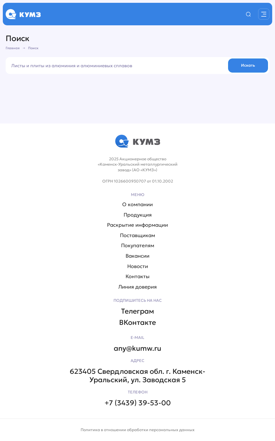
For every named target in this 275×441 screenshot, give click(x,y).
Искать (248, 65)
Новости (137, 266)
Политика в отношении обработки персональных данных (138, 429)
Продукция (138, 215)
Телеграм (137, 311)
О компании (137, 204)
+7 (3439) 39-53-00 (137, 403)
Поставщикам (137, 235)
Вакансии (137, 256)
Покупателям (137, 245)
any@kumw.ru (137, 348)
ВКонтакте (137, 322)
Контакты (137, 276)
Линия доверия (137, 287)
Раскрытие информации (137, 225)
